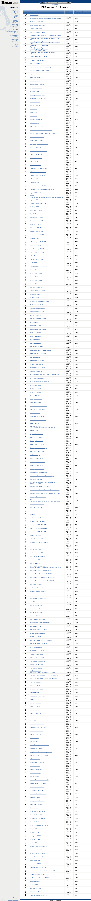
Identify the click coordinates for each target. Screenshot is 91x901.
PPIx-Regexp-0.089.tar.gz (37, 63)
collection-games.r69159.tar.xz (38, 168)
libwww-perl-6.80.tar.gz (36, 441)
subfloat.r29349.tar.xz (36, 769)
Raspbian (15, 20)
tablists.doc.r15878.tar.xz (37, 787)
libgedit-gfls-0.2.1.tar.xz (36, 434)
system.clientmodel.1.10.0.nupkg (39, 780)
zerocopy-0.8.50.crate (36, 891)
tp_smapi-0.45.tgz (35, 832)
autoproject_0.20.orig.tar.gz (37, 95)
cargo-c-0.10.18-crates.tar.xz (38, 154)
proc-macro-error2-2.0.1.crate (38, 629)
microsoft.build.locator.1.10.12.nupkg (40, 486)
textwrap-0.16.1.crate (36, 804)
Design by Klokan (2, 900)
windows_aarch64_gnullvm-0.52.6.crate (41, 877)
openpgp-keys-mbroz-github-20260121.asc (42, 573)
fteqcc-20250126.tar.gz (36, 304)
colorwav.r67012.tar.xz (36, 179)
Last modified (69, 11)
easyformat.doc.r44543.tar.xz (38, 234)
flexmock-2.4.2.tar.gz (36, 287)
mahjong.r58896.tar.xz (36, 458)
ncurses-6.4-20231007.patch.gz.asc (40, 524)
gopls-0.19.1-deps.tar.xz (36, 336)
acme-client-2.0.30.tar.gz (37, 77)
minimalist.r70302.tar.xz (37, 504)
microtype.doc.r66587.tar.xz (38, 497)
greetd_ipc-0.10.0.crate (36, 346)
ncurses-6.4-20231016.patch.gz (39, 528)
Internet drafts (14, 43)
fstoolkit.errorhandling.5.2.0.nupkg (39, 301)
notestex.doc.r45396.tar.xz (37, 556)
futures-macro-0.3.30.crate (37, 308)
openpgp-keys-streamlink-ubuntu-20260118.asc (43, 580)
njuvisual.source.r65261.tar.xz (38, 552)
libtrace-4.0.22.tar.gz (36, 437)
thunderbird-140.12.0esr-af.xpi (38, 815)
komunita (52, 3)
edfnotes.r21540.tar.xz (36, 245)
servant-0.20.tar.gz (35, 717)
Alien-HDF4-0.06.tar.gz (36, 21)
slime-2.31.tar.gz (34, 738)
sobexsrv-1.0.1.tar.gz (36, 748)
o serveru (15, 900)
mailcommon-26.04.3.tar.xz (37, 462)
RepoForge (15, 41)
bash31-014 (33, 109)
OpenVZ (15, 38)
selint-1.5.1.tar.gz (35, 706)
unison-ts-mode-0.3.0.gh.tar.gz (38, 846)
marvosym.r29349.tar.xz (37, 469)
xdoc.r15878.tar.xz (35, 884)
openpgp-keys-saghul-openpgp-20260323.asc (43, 577)
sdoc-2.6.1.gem (34, 692)
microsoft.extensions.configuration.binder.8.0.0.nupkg (45, 490)
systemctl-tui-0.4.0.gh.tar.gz (38, 783)
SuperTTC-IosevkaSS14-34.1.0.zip (39, 70)
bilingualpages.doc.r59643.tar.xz (39, 144)
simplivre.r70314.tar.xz (36, 731)
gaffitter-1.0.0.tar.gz (35, 315)
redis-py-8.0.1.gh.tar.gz (36, 654)
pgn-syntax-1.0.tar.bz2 (36, 612)
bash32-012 (33, 112)
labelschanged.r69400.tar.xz (38, 420)
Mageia (16, 17)
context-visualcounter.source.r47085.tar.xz (42, 189)
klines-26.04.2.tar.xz (35, 402)
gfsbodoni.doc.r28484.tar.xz (38, 318)
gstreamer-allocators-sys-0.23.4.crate (40, 350)
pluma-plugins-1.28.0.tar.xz (37, 619)
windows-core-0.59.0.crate (37, 874)
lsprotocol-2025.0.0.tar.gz (37, 451)
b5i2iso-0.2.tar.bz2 (35, 102)
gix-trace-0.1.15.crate (36, 325)
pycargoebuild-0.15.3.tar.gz (37, 633)
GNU (16, 44)
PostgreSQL (14, 39)
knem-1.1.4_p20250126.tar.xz (38, 406)
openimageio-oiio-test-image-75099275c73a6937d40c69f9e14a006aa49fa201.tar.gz (45, 566)
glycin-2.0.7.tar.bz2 (35, 332)
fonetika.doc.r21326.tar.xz (37, 290)
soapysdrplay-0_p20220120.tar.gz (39, 745)
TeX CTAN (15, 47)
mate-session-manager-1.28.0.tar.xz (40, 472)
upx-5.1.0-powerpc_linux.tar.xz (38, 849)
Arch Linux (15, 10)
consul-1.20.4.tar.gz (35, 182)
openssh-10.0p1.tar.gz (36, 584)
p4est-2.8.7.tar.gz (35, 594)
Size (76, 11)
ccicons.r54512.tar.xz (36, 158)
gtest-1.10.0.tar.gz (35, 357)
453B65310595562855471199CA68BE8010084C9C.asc (45, 18)
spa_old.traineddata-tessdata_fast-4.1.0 (41, 752)
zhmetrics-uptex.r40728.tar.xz (38, 895)
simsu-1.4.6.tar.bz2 (35, 734)
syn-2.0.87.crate (34, 776)
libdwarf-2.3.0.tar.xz (35, 430)
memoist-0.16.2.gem (36, 479)
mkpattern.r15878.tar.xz (37, 507)
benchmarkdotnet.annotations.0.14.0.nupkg (42, 133)
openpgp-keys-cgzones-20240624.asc (40, 570)
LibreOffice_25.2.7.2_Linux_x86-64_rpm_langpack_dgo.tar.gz (39, 46)
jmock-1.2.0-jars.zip (35, 392)
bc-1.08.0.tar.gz (34, 123)
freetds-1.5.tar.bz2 (35, 294)
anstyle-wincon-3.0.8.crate (37, 84)
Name (32, 11)
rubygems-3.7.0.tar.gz (36, 668)
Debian (16, 14)
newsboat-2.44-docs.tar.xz (37, 545)
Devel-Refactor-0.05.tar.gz (37, 25)
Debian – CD (14, 12)
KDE (16, 45)
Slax (16, 25)
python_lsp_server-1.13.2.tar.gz (39, 643)
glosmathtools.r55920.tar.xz (38, 329)
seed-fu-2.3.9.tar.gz (35, 699)
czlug (69, 3)
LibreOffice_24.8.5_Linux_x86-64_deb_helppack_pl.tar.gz (45, 35)
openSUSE (15, 19)
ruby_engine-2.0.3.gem (36, 664)
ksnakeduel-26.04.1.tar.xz (37, 416)
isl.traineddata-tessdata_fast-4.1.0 (39, 381)
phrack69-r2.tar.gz (35, 615)
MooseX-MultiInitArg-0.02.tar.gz (39, 56)
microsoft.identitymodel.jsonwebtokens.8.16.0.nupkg (45, 493)
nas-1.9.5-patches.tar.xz (36, 517)
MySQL (16, 36)
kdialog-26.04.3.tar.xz (36, 399)
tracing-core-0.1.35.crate (37, 836)
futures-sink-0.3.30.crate (37, 311)
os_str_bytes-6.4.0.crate (36, 587)
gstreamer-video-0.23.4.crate (38, 353)
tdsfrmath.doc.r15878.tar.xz (38, 794)
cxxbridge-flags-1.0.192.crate (38, 203)
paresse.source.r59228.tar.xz (38, 598)
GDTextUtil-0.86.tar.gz (36, 28)
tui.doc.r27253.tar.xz (36, 843)
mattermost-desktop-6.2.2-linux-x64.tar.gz (42, 476)
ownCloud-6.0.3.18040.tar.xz (38, 591)
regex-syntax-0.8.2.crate (37, 657)
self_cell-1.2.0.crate (35, 703)
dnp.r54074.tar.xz (35, 214)
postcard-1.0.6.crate (35, 626)
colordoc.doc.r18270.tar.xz (37, 175)
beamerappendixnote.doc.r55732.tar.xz (41, 130)
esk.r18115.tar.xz (35, 255)
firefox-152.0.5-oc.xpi (36, 280)
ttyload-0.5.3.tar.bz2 (35, 839)
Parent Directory (34, 15)
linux (42, 3)
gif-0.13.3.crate (34, 322)
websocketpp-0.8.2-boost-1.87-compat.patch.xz (43, 870)
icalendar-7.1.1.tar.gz (36, 371)
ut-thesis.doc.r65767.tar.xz (37, 853)
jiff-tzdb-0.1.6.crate (35, 388)
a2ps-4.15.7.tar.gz (35, 74)
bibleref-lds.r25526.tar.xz (37, 137)
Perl (17, 34)
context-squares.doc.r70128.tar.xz (39, 186)
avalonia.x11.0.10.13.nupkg (38, 98)
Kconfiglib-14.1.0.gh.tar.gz (37, 32)
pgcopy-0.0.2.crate (35, 608)
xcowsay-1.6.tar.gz (35, 881)
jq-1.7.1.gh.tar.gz (35, 395)
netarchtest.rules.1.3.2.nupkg (38, 538)
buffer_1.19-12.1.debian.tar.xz (38, 151)
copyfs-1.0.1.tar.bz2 (35, 193)
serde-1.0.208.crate (35, 713)
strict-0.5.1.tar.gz (35, 766)
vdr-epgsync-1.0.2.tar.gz (37, 863)
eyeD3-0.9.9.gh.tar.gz (36, 262)
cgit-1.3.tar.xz (34, 161)
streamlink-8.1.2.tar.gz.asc (37, 762)
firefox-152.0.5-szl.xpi (36, 283)
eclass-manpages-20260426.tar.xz (39, 241)
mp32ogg (32, 510)
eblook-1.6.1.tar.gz (35, 238)
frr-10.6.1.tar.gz (34, 297)
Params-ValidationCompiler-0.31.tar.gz (40, 67)
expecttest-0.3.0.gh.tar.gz (37, 259)
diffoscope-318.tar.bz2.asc (37, 210)
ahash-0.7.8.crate (35, 81)
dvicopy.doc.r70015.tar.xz (37, 227)
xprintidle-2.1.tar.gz (35, 888)
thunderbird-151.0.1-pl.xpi (37, 818)
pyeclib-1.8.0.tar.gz (35, 636)
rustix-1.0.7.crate (35, 685)
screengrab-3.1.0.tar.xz (36, 689)
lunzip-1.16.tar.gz (35, 455)
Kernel (16, 32)
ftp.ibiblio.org (14, 35)
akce (58, 3)
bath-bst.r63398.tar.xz (36, 119)
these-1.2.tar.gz (34, 808)
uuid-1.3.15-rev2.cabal (36, 856)
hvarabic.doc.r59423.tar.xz (37, 367)
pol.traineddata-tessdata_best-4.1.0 (40, 622)
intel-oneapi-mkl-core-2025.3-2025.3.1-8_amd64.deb (45, 374)
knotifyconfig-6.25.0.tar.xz (37, 409)
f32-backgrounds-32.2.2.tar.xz (38, 266)
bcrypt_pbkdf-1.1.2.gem (36, 126)
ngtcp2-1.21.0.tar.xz (35, 549)
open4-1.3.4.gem (35, 563)
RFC (17, 40)
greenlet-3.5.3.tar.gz (35, 343)
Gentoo (16, 16)
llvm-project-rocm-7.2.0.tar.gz (38, 448)
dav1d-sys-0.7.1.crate (36, 207)
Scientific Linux (13, 23)
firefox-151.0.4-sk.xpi (36, 269)
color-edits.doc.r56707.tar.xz (38, 172)
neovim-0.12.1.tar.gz (36, 535)
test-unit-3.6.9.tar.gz (35, 797)
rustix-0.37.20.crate (35, 682)
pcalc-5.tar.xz (34, 601)
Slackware (15, 24)
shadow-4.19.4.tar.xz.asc (37, 724)
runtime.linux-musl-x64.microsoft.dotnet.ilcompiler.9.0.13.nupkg (42, 671)
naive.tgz (32, 514)
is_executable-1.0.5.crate (37, 378)
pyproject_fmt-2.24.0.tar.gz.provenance (41, 640)
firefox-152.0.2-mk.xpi (36, 276)
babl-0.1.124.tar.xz (35, 105)
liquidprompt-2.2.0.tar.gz (37, 444)
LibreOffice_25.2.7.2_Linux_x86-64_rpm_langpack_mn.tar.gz (39, 49)
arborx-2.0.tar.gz (34, 91)
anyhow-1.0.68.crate (36, 88)
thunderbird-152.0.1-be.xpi (37, 822)
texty (47, 3)
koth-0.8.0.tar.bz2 (35, 413)
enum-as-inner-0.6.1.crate (37, 252)
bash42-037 (33, 116)
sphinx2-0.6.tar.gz (35, 759)
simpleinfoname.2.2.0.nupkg (38, 727)
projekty (63, 3)
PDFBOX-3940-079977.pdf (37, 60)
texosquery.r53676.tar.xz (37, 801)
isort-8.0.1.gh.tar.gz (35, 385)
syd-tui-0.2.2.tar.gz (35, 773)
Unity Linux (15, 26)
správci (10, 900)
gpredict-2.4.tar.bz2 (35, 339)
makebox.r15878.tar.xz (36, 465)
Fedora (16, 15)
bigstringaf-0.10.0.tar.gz (36, 140)
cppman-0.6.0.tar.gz (35, 200)
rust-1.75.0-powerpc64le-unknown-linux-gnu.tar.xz (44, 675)
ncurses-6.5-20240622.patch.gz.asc (40, 531)
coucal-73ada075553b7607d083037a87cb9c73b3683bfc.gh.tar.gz (46, 196)
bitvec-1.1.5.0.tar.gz (35, 147)
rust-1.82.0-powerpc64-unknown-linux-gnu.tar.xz (43, 678)
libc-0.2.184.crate (35, 423)
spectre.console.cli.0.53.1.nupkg (39, 755)
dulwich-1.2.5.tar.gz (35, 224)
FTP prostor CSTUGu (12, 31)
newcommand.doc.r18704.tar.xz (39, 542)
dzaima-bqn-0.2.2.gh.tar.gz (37, 231)
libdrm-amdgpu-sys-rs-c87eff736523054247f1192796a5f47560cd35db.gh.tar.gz (46, 427)
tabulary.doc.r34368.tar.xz (37, 790)
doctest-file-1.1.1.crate (36, 217)
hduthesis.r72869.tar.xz (36, 364)
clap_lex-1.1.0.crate (35, 165)
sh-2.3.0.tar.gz (34, 720)
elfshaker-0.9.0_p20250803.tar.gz (39, 248)
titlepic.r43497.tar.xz (36, 829)
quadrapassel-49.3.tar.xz (37, 650)
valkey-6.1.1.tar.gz (35, 860)
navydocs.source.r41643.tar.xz (38, 521)
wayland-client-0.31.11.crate (38, 867)
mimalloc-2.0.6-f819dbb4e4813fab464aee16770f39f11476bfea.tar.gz (45, 500)
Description (85, 11)
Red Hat (15, 21)
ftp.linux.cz (55, 4)
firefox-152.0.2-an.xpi (36, 273)
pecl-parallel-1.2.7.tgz (36, 605)
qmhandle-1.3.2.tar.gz (36, 647)
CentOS (16, 11)
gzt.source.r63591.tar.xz (37, 360)
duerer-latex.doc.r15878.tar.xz (38, 220)
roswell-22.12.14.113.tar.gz (37, 661)
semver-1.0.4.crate (35, 710)
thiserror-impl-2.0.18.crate (37, 811)
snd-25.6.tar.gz (34, 741)
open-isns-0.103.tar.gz (36, 559)
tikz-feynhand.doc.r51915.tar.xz (39, 825)
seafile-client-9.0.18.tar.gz (37, 696)
